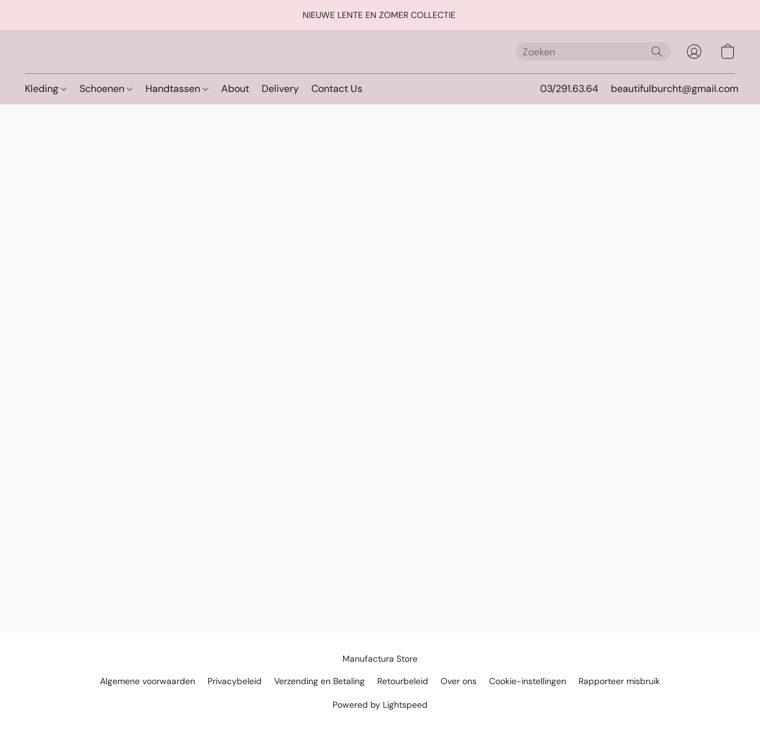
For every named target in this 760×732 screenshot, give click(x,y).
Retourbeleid (402, 681)
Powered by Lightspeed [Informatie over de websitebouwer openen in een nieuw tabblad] (380, 704)
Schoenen (106, 88)
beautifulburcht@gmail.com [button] (674, 88)
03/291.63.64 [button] (569, 88)
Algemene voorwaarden (147, 681)
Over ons (459, 681)
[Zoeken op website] (657, 51)
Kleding (45, 88)
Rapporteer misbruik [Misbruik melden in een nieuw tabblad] (619, 681)
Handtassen (176, 88)
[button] (694, 51)
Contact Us (336, 88)
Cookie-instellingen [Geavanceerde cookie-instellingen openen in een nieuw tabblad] (527, 681)
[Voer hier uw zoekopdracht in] (593, 51)
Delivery (280, 88)
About (235, 88)
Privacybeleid (235, 681)
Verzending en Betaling (319, 681)
